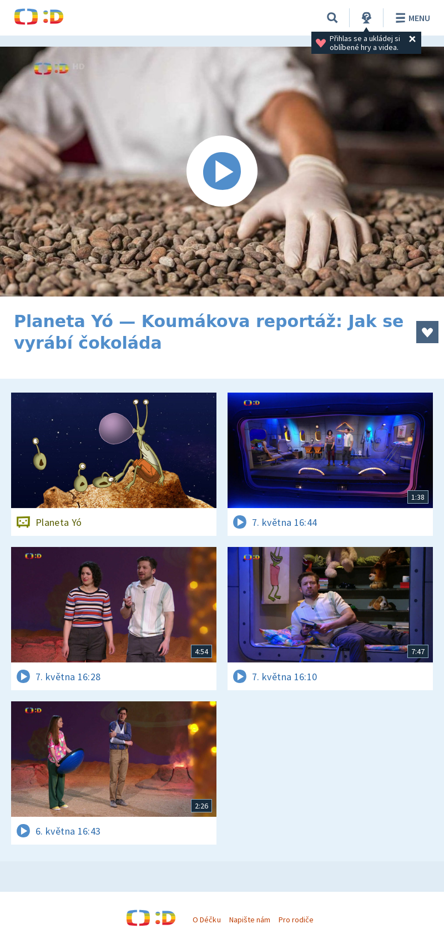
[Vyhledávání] (332, 18)
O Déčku (206, 920)
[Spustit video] (222, 172)
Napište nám (249, 920)
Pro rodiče (296, 920)
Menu (411, 17)
